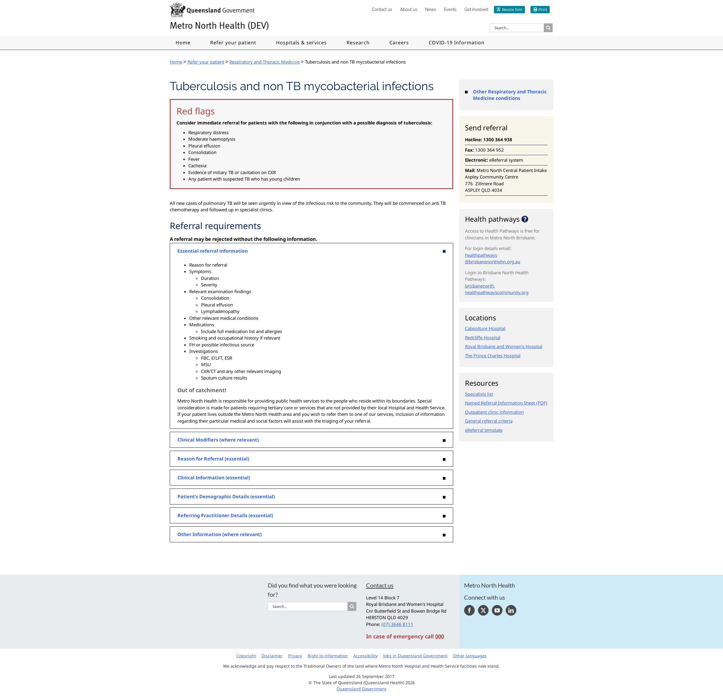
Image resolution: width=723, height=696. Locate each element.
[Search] (548, 27)
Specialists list (479, 394)
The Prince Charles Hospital (492, 355)
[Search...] (517, 27)
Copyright (246, 655)
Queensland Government (361, 689)
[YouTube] (497, 610)
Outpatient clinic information (494, 412)
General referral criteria (489, 421)
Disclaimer (272, 655)
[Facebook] (469, 610)
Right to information (328, 655)
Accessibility (365, 655)
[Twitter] (483, 610)
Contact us (380, 585)
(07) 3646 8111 (397, 624)
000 (439, 636)
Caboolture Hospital (485, 328)
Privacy (295, 655)
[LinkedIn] (511, 610)
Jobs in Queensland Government (415, 655)
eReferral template (483, 430)
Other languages (470, 655)
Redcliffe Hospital (482, 337)
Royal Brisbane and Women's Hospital (503, 346)
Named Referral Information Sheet (500, 403)
